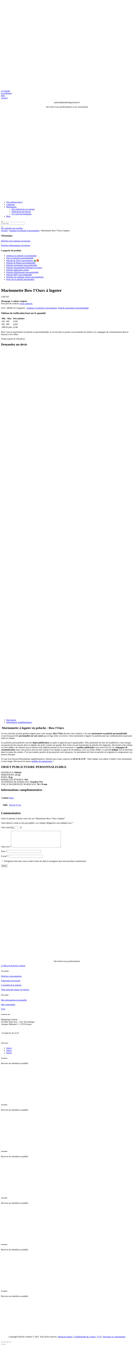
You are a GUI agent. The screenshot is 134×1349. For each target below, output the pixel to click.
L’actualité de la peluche (11, 988)
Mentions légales (65, 1340)
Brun (11, 798)
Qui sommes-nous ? (14, 202)
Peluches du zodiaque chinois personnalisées (25, 277)
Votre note (5, 827)
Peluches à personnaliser (11, 979)
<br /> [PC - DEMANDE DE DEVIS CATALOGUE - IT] (66, 686)
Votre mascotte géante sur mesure (15, 993)
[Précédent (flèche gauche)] (2, 1347)
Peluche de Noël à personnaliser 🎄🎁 (22, 260)
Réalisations (11, 207)
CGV (99, 1340)
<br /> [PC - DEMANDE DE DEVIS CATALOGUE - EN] (66, 501)
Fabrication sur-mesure (21, 211)
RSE (3, 95)
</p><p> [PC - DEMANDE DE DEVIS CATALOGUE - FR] (66, 378)
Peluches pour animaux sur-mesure (15, 241)
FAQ (3, 1012)
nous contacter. (26, 303)
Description (11, 720)
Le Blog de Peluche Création (13, 969)
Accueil (4, 230)
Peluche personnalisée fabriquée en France (24, 267)
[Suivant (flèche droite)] (5, 1347)
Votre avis (6, 850)
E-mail (4, 859)
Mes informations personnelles (14, 1003)
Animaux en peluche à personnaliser (24, 230)
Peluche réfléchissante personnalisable (22, 272)
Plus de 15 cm (15, 805)
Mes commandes (8, 1008)
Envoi (4, 869)
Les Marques (6, 93)
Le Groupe (5, 91)
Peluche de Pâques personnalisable (20, 263)
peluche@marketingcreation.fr (14, 1032)
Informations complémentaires (19, 722)
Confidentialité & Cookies (85, 1340)
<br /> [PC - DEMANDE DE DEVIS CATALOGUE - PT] (66, 563)
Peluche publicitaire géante (17, 270)
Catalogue (10, 204)
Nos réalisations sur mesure (23, 209)
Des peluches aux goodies (12, 228)
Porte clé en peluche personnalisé (20, 279)
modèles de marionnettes (41, 761)
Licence (4, 98)
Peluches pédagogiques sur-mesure (15, 245)
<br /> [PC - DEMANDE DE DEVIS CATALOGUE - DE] (66, 440)
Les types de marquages (22, 214)
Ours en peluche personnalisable (19, 258)
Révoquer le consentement (114, 1340)
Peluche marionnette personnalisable (21, 265)
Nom (4, 854)
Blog (8, 216)
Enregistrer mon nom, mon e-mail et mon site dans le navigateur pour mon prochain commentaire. (45, 864)
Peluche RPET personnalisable (19, 275)
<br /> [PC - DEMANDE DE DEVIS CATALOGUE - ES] (66, 625)
